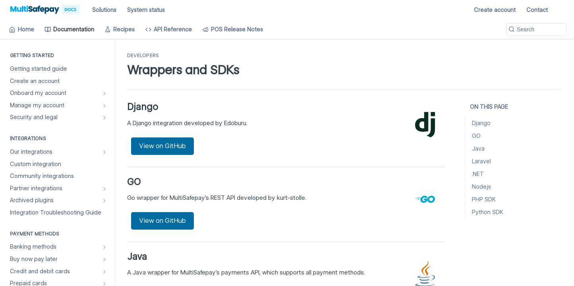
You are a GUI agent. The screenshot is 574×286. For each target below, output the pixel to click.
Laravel (481, 161)
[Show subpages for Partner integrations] (104, 189)
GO (476, 136)
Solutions (104, 10)
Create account (495, 10)
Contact (537, 10)
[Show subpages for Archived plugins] (104, 200)
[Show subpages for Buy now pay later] (104, 259)
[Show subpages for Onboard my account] (104, 93)
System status (146, 10)
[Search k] (536, 29)
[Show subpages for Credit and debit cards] (104, 272)
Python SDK (487, 212)
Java (478, 148)
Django (481, 123)
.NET (478, 174)
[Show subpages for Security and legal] (104, 117)
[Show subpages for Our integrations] (104, 152)
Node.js (481, 187)
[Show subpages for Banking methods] (104, 247)
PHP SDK (484, 199)
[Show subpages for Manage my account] (104, 105)
